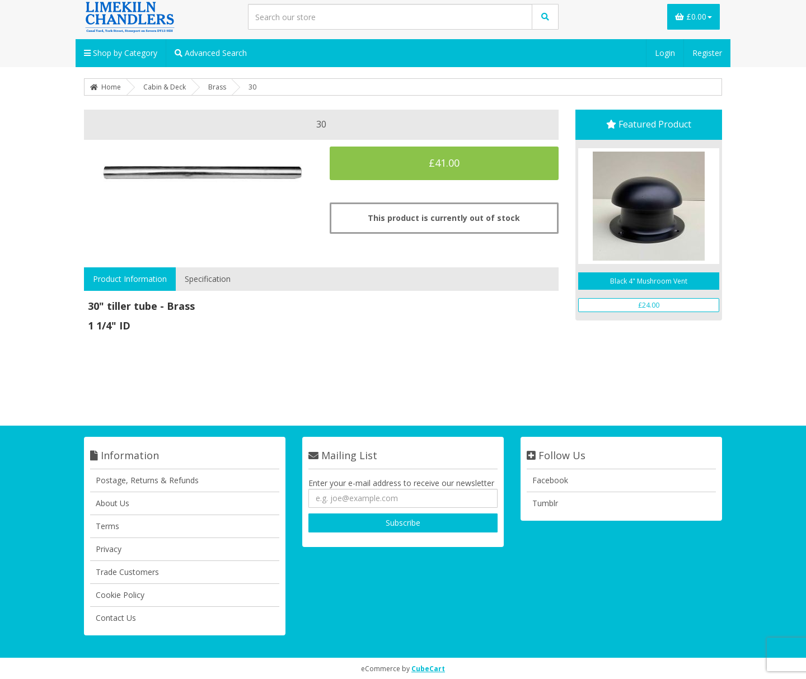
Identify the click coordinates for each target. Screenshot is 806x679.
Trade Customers (127, 572)
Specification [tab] (208, 279)
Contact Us (116, 617)
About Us (112, 503)
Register (707, 53)
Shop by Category (120, 53)
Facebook (550, 480)
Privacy (108, 549)
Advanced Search (211, 53)
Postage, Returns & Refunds (147, 480)
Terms (107, 526)
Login (665, 53)
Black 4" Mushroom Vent (648, 281)
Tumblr (545, 503)
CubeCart (428, 668)
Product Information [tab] (130, 279)
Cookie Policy (120, 595)
